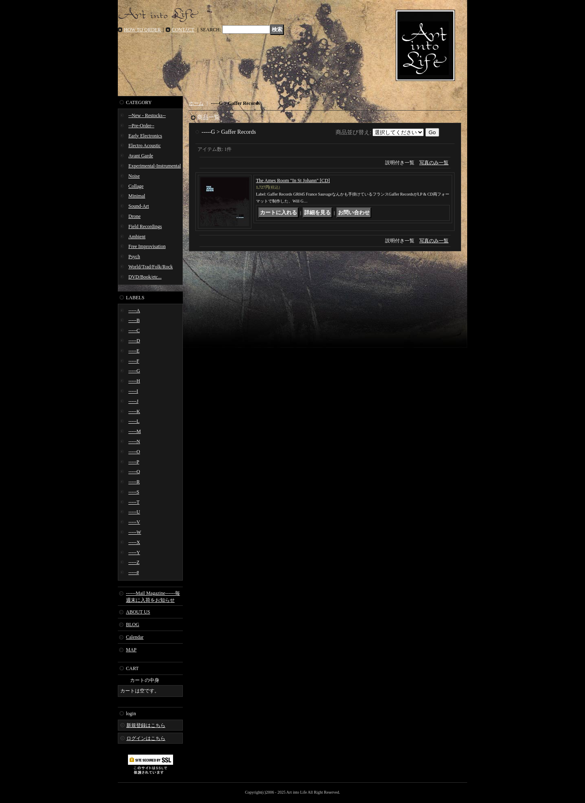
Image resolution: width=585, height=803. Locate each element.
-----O (134, 452)
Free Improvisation (147, 246)
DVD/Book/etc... (145, 277)
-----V (134, 522)
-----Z (133, 562)
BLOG (132, 624)
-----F (133, 361)
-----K (134, 411)
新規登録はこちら (145, 725)
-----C (134, 330)
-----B (134, 320)
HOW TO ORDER (142, 30)
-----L (133, 421)
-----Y (134, 552)
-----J (133, 401)
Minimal (136, 196)
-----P (133, 462)
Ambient (136, 236)
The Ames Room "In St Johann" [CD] (293, 180)
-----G (134, 371)
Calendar (134, 637)
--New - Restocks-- (147, 115)
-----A (134, 310)
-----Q (134, 471)
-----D (134, 341)
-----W (134, 532)
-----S (133, 492)
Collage (135, 186)
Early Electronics (145, 136)
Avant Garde (140, 156)
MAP (131, 650)
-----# (133, 572)
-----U (134, 512)
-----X (134, 542)
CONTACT (183, 30)
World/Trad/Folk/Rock (150, 267)
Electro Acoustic (144, 145)
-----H (134, 381)
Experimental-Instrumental (154, 166)
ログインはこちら (145, 738)
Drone (134, 216)
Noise (134, 176)
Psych (134, 256)
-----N (134, 441)
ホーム (196, 103)
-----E (133, 351)
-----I (133, 391)
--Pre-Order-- (141, 125)
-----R (134, 482)
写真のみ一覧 (433, 162)
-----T (133, 502)
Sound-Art (138, 206)
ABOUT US (138, 612)
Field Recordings (145, 226)
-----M (134, 431)
